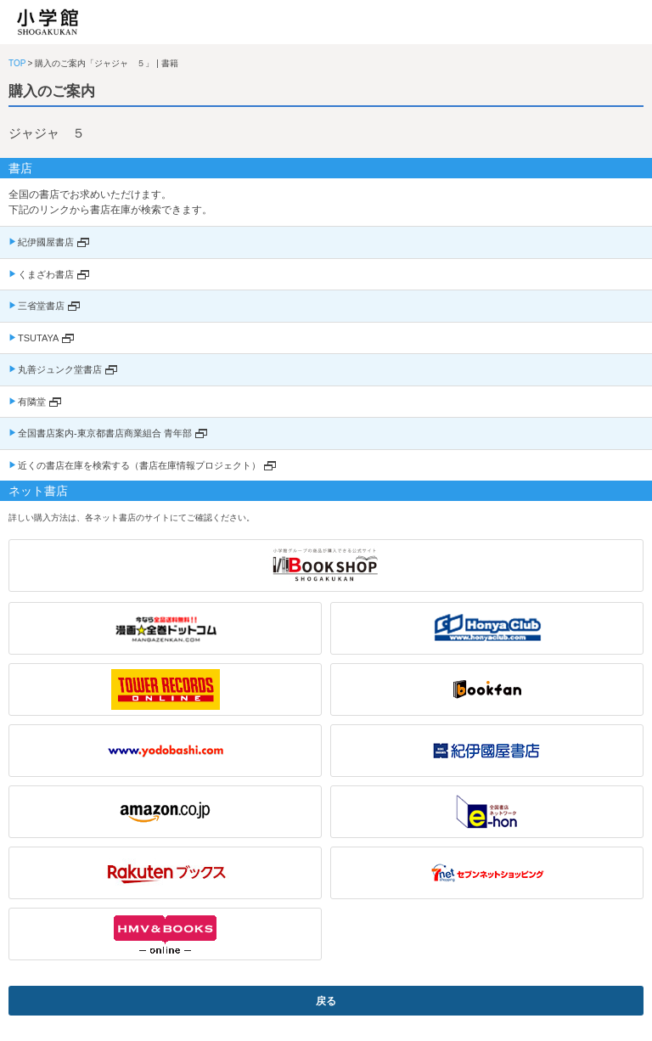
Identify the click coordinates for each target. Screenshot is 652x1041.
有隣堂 (32, 402)
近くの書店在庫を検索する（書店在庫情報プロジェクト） (139, 465)
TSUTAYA (38, 338)
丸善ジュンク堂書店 (60, 369)
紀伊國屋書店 (46, 242)
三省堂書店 (41, 306)
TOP (16, 63)
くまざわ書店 (46, 274)
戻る (326, 1001)
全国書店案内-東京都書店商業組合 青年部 (105, 433)
